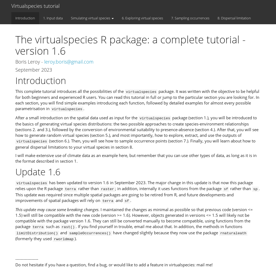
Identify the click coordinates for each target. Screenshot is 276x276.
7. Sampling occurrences (190, 18)
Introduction (25, 18)
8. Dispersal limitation (234, 18)
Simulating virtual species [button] (92, 18)
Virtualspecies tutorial (35, 5)
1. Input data (53, 18)
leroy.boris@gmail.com (69, 61)
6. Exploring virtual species (142, 18)
